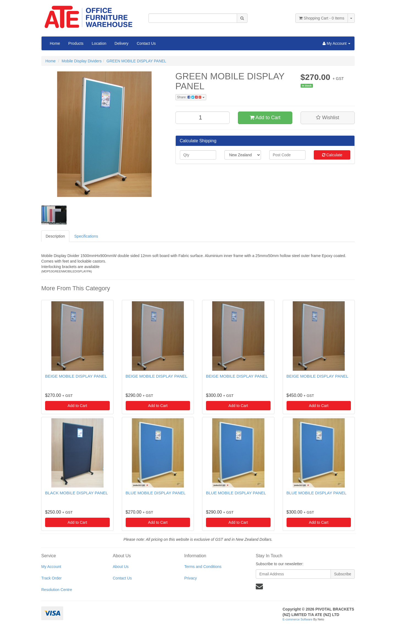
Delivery (122, 43)
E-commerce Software (298, 619)
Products (75, 43)
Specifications (86, 236)
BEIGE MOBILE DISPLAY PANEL (76, 376)
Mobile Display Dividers (82, 61)
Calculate (332, 155)
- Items (321, 18)
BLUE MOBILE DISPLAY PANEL (156, 493)
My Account (51, 566)
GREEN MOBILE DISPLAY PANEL (136, 61)
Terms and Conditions (202, 566)
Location (99, 43)
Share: (191, 97)
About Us (121, 566)
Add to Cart (265, 117)
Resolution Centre (56, 589)
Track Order (51, 578)
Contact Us (146, 43)
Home (55, 43)
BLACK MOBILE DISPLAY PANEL (76, 493)
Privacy (190, 578)
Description (55, 236)
